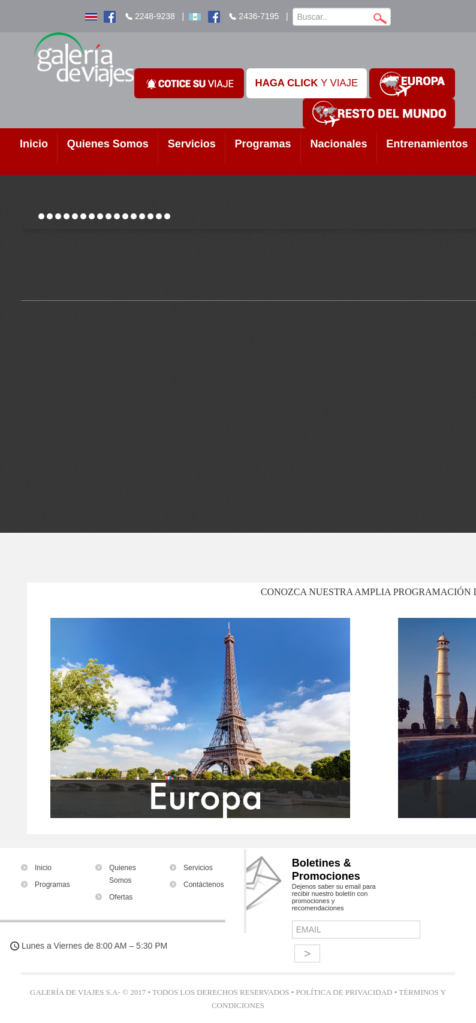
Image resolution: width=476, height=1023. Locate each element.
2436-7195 (259, 16)
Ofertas (120, 897)
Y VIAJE (306, 83)
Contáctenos (203, 884)
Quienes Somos (108, 144)
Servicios (192, 144)
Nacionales (338, 144)
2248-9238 (155, 16)
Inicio (34, 144)
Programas (263, 144)
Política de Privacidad (344, 992)
